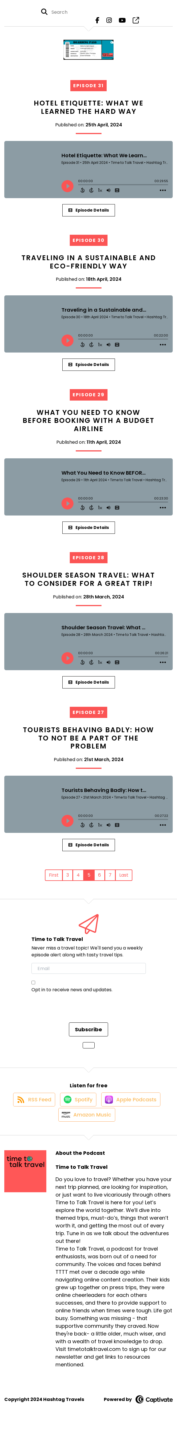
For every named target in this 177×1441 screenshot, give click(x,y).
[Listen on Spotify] (77, 1108)
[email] (88, 973)
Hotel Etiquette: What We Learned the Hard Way (89, 111)
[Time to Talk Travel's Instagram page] (109, 22)
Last (123, 879)
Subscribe (88, 1034)
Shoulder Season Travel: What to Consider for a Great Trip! (88, 583)
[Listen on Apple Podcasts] (133, 1108)
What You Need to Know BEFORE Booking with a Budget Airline (88, 425)
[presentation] (74, 1016)
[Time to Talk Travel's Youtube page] (122, 22)
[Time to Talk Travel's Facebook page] (97, 22)
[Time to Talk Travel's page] (136, 22)
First (54, 879)
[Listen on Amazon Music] (86, 1129)
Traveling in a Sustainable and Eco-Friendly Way (88, 266)
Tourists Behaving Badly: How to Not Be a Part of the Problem (88, 742)
